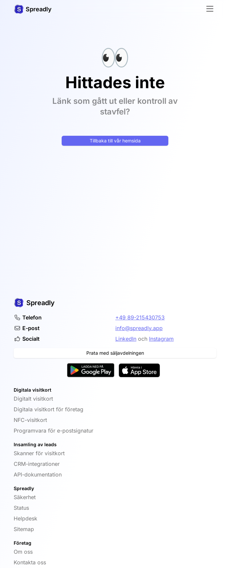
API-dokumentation (38, 474)
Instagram (161, 338)
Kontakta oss (30, 562)
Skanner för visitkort (39, 453)
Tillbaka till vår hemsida (115, 140)
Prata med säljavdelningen (115, 353)
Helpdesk (25, 518)
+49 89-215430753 (140, 317)
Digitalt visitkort (33, 398)
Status (21, 507)
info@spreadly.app (139, 328)
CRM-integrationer (37, 464)
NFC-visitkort (30, 420)
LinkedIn (125, 338)
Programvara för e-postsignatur (53, 430)
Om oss (23, 551)
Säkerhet (25, 497)
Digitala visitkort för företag (48, 409)
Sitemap (24, 529)
